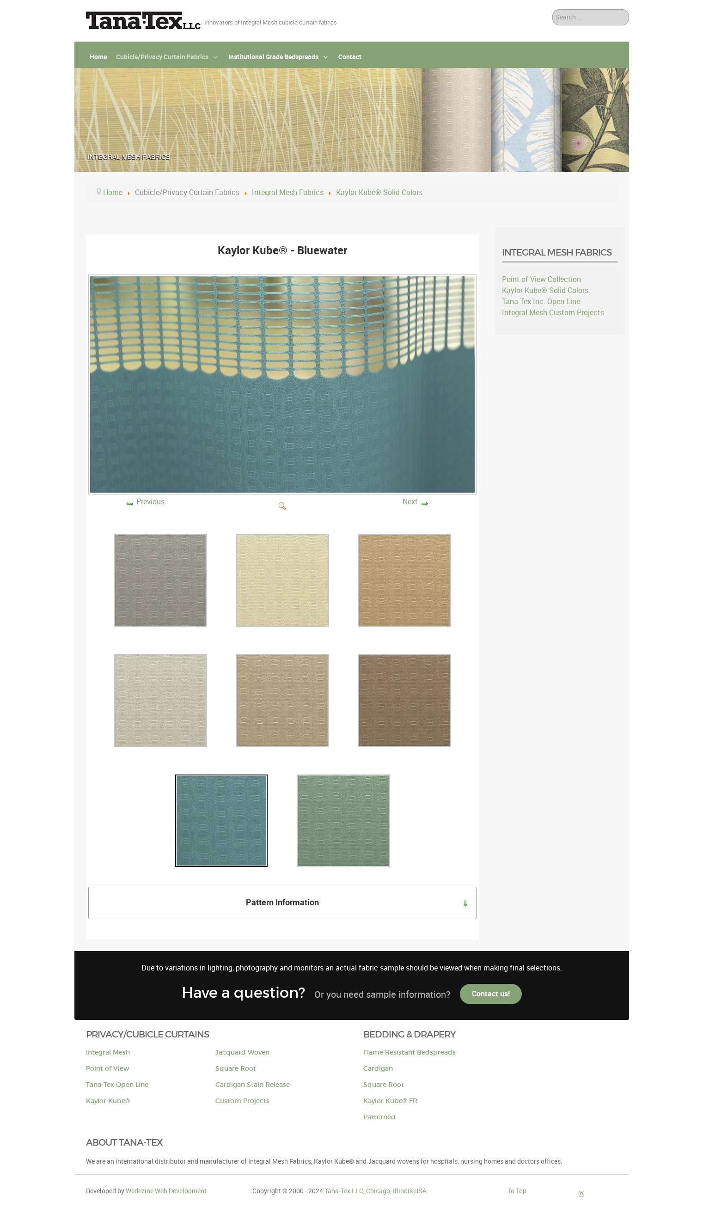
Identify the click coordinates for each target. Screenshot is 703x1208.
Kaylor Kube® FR (390, 1101)
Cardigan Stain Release (252, 1085)
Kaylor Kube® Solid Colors (545, 290)
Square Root (235, 1069)
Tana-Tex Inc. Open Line (541, 301)
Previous (150, 501)
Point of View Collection (541, 279)
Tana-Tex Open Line (117, 1085)
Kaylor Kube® (108, 1101)
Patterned (379, 1117)
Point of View (107, 1069)
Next (410, 501)
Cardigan (378, 1069)
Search (552, 9)
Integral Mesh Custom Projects (553, 312)
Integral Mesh (108, 1052)
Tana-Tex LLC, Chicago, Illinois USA (375, 1191)
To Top (516, 1191)
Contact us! (491, 993)
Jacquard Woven (242, 1052)
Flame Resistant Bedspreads (409, 1052)
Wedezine (166, 1191)
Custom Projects (242, 1101)
